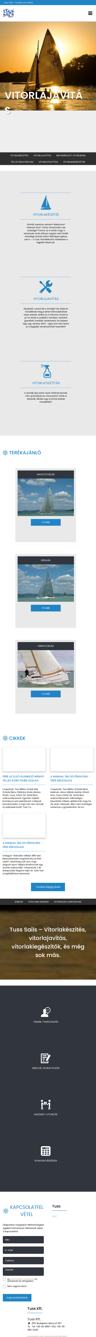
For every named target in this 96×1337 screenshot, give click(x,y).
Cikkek (17, 738)
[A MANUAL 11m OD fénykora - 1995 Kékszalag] (72, 778)
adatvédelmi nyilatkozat (22, 1279)
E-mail (9, 1250)
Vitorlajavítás (42, 155)
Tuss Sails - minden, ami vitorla (18, 2)
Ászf (54, 1216)
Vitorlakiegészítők (74, 161)
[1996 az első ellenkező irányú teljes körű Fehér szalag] (24, 778)
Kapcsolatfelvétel (17, 1297)
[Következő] (91, 87)
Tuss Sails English (38, 901)
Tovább (46, 522)
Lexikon (19, 901)
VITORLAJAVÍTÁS (44, 103)
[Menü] (90, 13)
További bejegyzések (48, 887)
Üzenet (9, 1270)
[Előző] (4, 87)
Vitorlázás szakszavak (67, 901)
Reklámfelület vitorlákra (71, 155)
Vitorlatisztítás (48, 161)
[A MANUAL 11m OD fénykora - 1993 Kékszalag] (24, 844)
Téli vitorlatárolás (22, 161)
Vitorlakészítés (19, 155)
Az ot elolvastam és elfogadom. (20, 1280)
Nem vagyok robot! (15, 1286)
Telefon (9, 1260)
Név (7, 1240)
